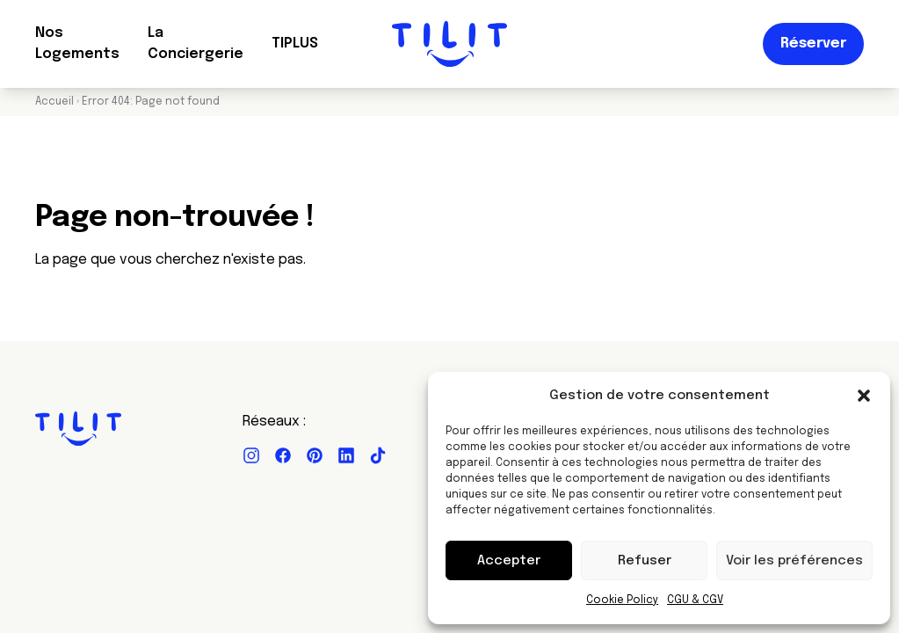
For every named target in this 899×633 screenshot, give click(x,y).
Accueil (54, 102)
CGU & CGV (695, 600)
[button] (864, 395)
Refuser (644, 561)
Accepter (508, 561)
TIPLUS (295, 43)
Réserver (813, 43)
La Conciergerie (195, 43)
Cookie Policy (622, 600)
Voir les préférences (794, 561)
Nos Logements (77, 43)
